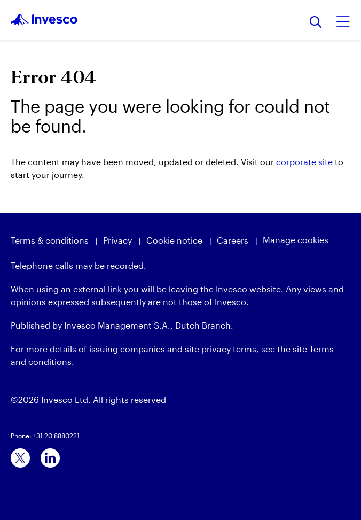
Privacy (117, 240)
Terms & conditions (50, 240)
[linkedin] (50, 458)
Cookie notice (174, 240)
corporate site (304, 162)
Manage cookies (295, 240)
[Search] (316, 22)
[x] (20, 458)
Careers (232, 240)
